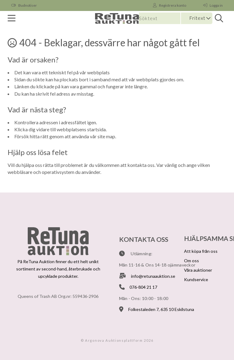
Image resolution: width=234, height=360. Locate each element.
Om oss (191, 260)
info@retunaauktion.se (153, 276)
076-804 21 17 (143, 287)
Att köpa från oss (201, 251)
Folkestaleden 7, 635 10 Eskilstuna (161, 309)
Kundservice (196, 279)
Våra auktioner (198, 270)
